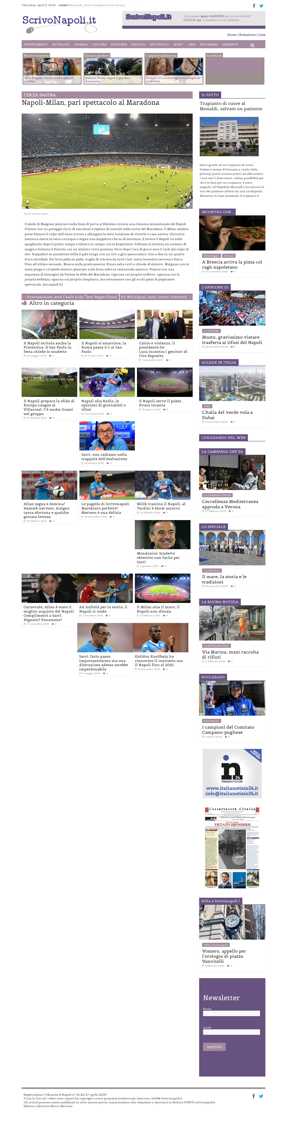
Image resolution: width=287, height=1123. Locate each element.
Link (261, 35)
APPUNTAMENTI (36, 44)
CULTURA (99, 44)
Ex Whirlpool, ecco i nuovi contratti (156, 297)
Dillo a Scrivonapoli (216, 944)
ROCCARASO (209, 44)
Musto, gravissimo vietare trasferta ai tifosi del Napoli (232, 339)
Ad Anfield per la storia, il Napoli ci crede (103, 609)
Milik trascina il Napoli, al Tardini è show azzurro (161, 506)
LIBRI (192, 44)
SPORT (178, 44)
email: (207, 1027)
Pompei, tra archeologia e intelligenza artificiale (173, 79)
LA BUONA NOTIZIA (216, 645)
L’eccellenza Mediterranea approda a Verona (230, 504)
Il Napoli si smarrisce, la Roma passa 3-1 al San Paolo (103, 347)
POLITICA (138, 44)
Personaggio (211, 255)
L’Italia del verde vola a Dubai (227, 414)
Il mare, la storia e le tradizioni (224, 579)
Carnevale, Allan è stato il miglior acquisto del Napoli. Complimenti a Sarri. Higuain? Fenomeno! (49, 613)
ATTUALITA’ (60, 44)
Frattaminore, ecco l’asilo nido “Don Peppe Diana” (70, 297)
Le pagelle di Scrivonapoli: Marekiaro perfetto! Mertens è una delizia (105, 508)
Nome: (207, 1009)
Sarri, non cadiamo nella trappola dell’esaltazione (104, 456)
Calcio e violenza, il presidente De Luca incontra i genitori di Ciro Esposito (163, 349)
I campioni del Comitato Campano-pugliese (228, 729)
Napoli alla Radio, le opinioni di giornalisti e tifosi (103, 405)
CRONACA (81, 44)
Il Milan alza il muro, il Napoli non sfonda (158, 609)
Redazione (247, 35)
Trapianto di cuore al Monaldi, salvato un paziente (231, 106)
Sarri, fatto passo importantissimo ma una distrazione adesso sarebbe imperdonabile (103, 662)
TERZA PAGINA (39, 95)
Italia (207, 406)
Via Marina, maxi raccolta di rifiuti (230, 654)
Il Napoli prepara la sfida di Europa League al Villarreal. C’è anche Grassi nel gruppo (49, 407)
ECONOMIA (119, 44)
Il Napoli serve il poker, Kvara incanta (160, 403)
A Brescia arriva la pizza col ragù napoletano (232, 264)
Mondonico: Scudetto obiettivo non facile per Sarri (158, 557)
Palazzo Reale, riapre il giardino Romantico (108, 79)
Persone (229, 255)
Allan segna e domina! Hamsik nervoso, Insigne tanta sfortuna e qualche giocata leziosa (46, 510)
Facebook (222, 66)
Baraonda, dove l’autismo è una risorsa (96, 5)
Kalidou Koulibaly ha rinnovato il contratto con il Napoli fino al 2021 (159, 660)
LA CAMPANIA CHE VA (217, 495)
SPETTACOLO (159, 44)
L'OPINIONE (211, 330)
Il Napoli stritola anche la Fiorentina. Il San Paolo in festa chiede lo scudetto (48, 347)
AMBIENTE (230, 44)
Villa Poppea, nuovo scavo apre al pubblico (48, 79)
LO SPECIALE (212, 570)
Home (232, 35)
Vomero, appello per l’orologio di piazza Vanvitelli (224, 956)
